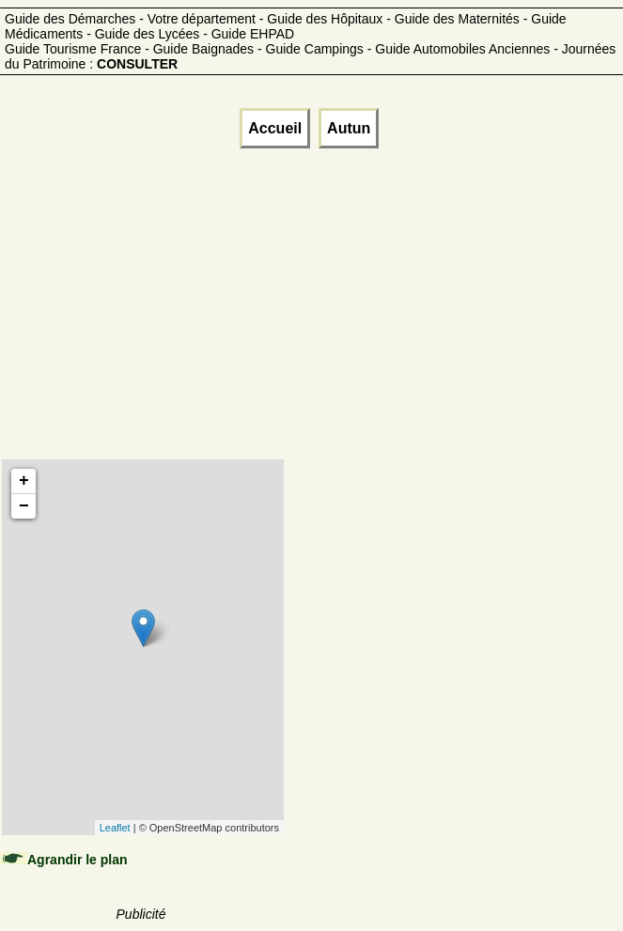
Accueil (275, 128)
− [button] (24, 506)
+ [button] (24, 481)
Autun (348, 128)
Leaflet (115, 827)
